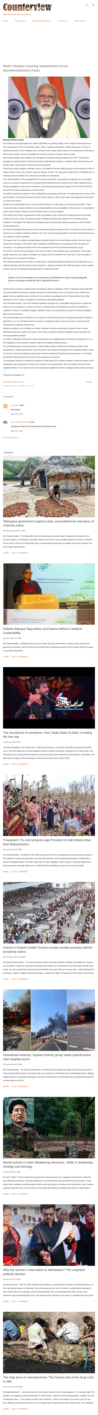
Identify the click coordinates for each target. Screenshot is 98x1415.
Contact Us (62, 21)
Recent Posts (79, 21)
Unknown (15, 405)
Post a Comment (10, 437)
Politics (29, 386)
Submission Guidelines (41, 21)
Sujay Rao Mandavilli (20, 422)
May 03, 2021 (17, 414)
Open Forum (20, 21)
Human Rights (10, 386)
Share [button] (89, 382)
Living (21, 386)
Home (5, 21)
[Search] (87, 4)
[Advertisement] (49, 43)
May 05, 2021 (17, 431)
